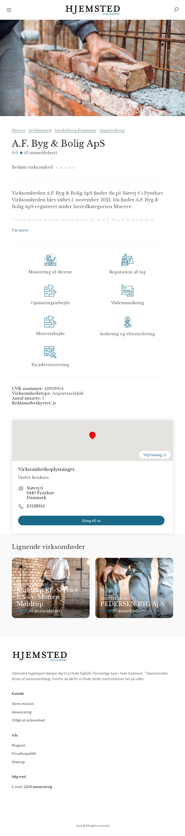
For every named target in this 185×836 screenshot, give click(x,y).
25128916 (35, 506)
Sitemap (18, 762)
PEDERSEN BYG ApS (132, 603)
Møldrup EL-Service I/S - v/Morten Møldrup (48, 597)
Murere (18, 130)
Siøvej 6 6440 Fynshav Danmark (40, 493)
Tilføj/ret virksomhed (28, 720)
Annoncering (22, 712)
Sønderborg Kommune (75, 130)
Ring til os (91, 520)
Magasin (18, 745)
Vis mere (20, 230)
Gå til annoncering (38, 787)
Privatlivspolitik (24, 754)
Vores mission (23, 704)
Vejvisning (154, 455)
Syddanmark (40, 130)
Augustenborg (112, 130)
